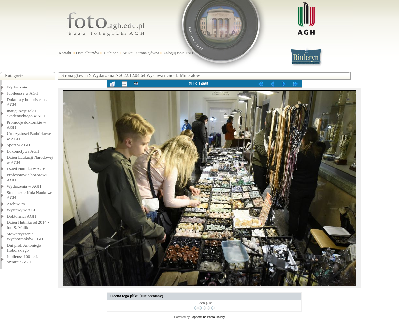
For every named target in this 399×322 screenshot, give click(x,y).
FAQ (189, 53)
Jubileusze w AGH (23, 93)
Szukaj (128, 53)
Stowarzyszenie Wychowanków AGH (25, 236)
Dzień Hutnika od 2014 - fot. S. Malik (28, 225)
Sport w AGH (18, 144)
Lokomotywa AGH (23, 151)
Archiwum (16, 203)
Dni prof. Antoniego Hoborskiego (24, 248)
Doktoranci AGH (21, 216)
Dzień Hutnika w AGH (26, 168)
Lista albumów (87, 53)
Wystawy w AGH (22, 210)
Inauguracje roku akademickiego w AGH (27, 113)
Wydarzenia (17, 87)
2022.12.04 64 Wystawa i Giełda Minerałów (159, 75)
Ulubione (111, 53)
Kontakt (65, 53)
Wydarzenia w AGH (24, 186)
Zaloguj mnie (174, 53)
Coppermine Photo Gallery (207, 317)
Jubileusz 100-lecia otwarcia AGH (23, 259)
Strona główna (147, 53)
